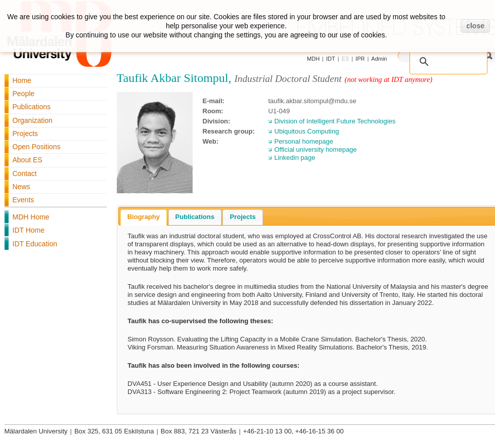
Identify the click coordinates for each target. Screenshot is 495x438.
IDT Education (35, 244)
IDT (330, 59)
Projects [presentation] (242, 217)
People (24, 94)
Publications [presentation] (194, 217)
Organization (33, 120)
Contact (25, 173)
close (475, 26)
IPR (360, 59)
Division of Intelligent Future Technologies (335, 121)
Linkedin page (295, 157)
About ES (27, 160)
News (21, 187)
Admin (379, 59)
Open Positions (37, 147)
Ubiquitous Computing (307, 131)
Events (23, 200)
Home (22, 80)
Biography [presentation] (143, 217)
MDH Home (31, 217)
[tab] (143, 217)
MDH (313, 59)
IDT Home (29, 230)
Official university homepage (316, 149)
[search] (450, 57)
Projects (25, 133)
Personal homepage (304, 141)
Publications (32, 107)
